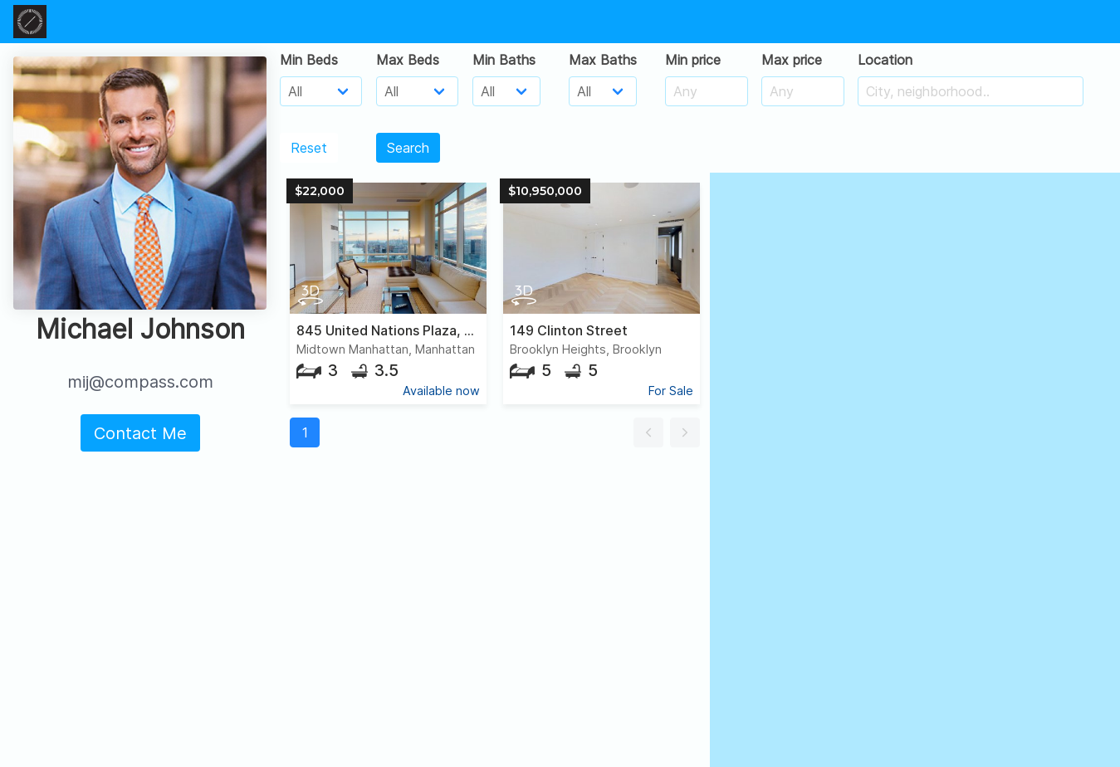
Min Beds (309, 59)
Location (885, 59)
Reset (309, 147)
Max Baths (603, 59)
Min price (693, 59)
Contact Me (140, 433)
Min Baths (504, 59)
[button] (648, 432)
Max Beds (407, 59)
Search (408, 147)
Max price (791, 59)
